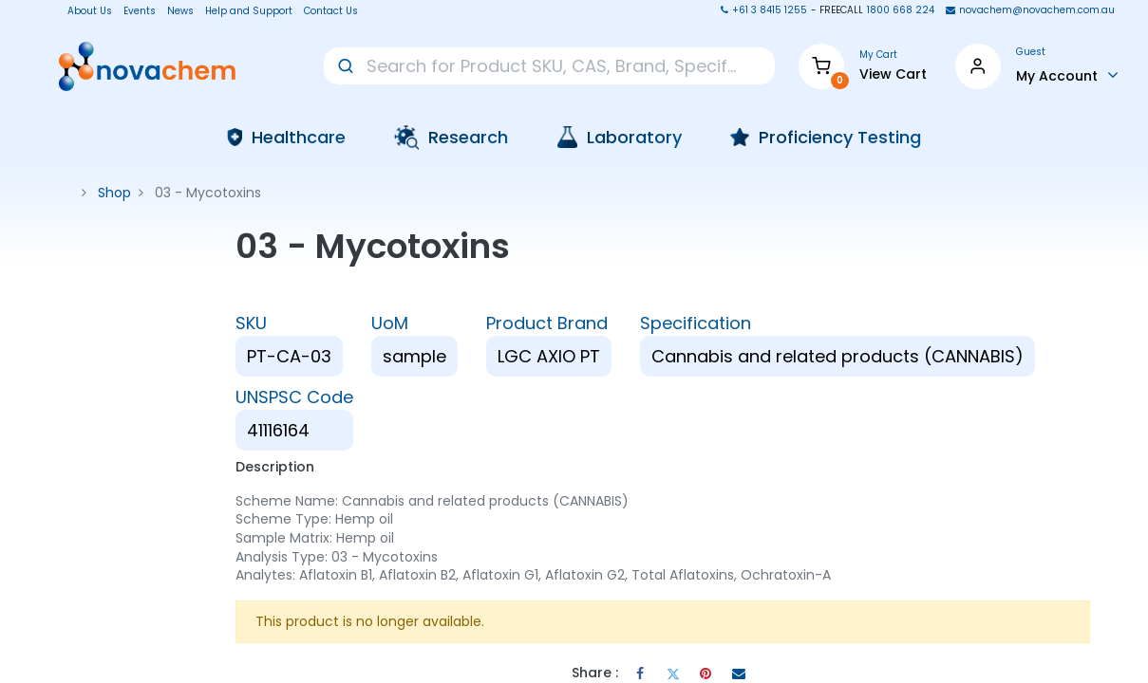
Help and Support (248, 11)
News (180, 11)
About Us (84, 11)
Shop (114, 192)
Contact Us (331, 11)
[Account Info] (1067, 75)
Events (139, 11)
